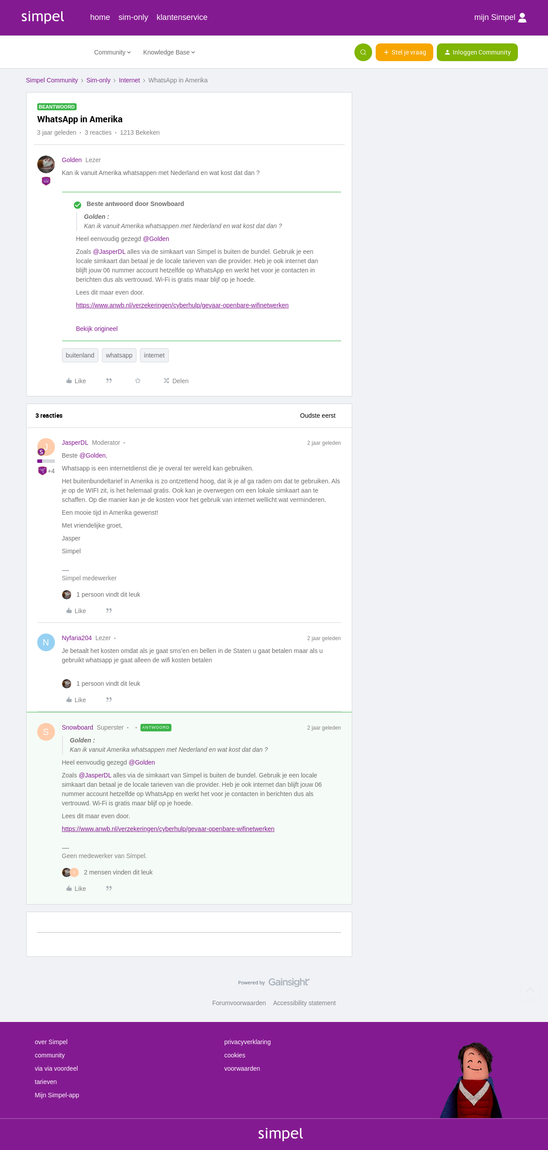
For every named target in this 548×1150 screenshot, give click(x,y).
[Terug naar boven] (530, 990)
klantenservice (181, 17)
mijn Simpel (500, 18)
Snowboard (77, 727)
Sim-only (98, 80)
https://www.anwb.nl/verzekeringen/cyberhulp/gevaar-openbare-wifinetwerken (182, 305)
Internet (129, 80)
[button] (404, 52)
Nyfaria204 (77, 637)
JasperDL (75, 442)
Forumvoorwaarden (239, 1002)
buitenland (80, 355)
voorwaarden (242, 1068)
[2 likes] (107, 872)
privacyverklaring (247, 1041)
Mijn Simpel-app (57, 1095)
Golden (72, 159)
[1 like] (101, 594)
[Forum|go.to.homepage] (55, 52)
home (100, 17)
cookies (234, 1055)
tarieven (46, 1081)
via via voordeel (56, 1068)
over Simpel (51, 1041)
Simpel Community (52, 80)
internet (154, 355)
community (50, 1055)
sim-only (133, 17)
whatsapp (119, 355)
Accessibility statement (304, 1002)
